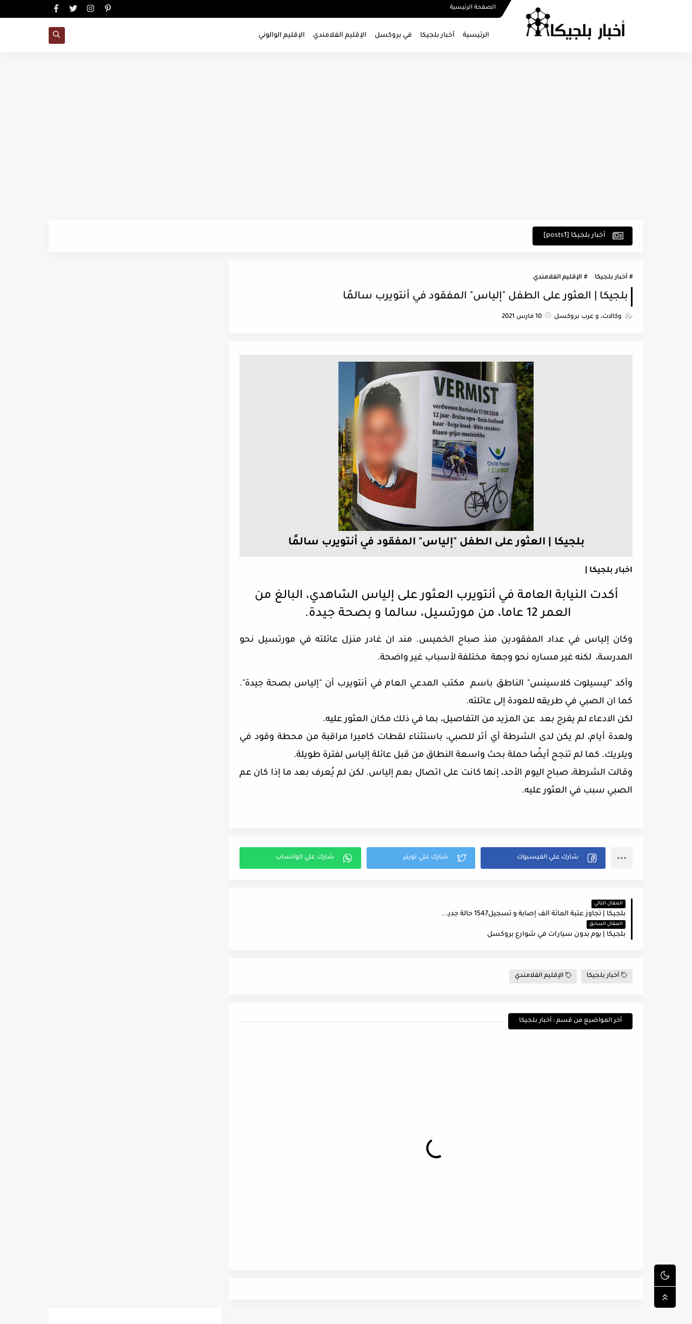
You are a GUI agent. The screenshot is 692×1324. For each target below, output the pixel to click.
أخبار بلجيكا (437, 35)
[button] (543, 858)
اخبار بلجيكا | (609, 571)
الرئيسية (476, 35)
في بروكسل (393, 35)
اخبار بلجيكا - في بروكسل (530, 1309)
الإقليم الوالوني (281, 35)
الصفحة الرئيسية (473, 8)
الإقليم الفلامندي (340, 35)
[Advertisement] (346, 136)
